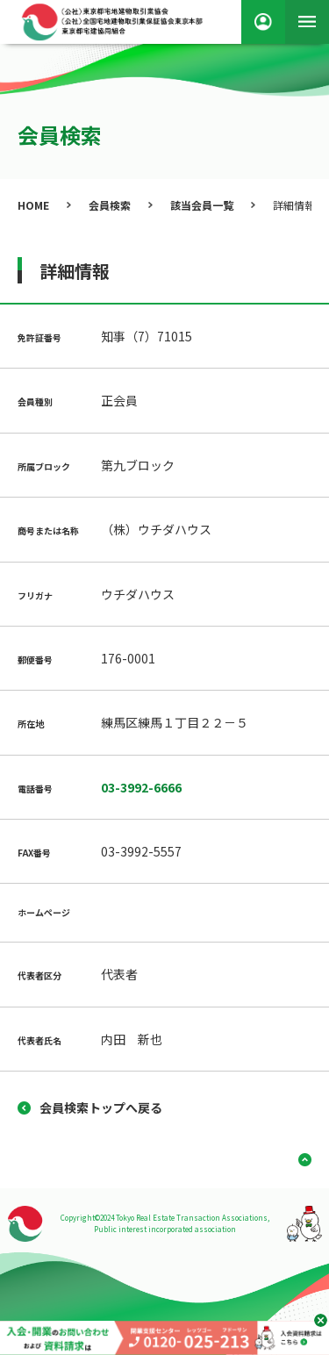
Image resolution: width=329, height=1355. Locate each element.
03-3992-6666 (141, 787)
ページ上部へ (298, 1159)
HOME (33, 204)
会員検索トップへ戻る (100, 1107)
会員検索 (110, 204)
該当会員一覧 (201, 204)
